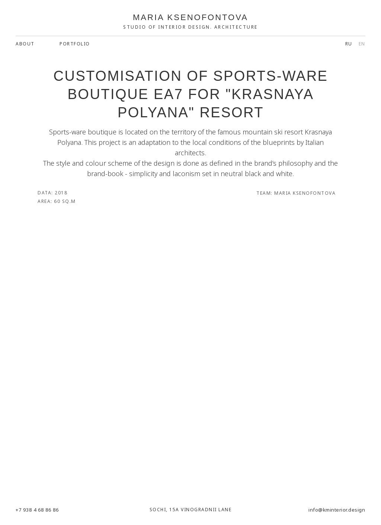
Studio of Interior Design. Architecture (190, 27)
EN (362, 44)
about (25, 44)
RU (348, 44)
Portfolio (75, 44)
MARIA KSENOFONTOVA (190, 17)
